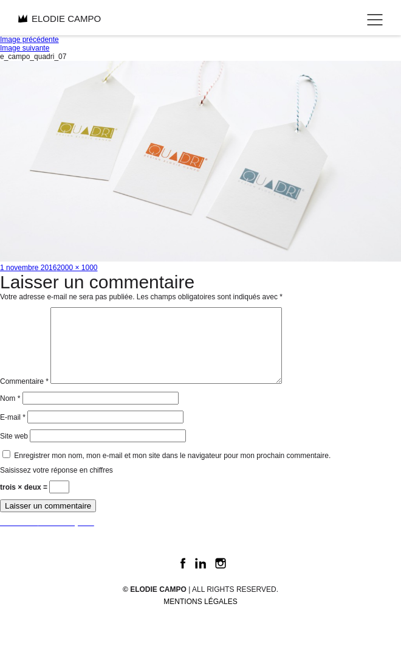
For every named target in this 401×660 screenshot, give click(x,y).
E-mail (13, 432)
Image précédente (29, 39)
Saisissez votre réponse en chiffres (56, 485)
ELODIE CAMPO (59, 18)
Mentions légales (200, 616)
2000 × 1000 (77, 267)
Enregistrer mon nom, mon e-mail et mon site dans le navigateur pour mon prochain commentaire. (172, 470)
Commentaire (24, 396)
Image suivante (24, 48)
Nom (10, 413)
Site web (14, 450)
